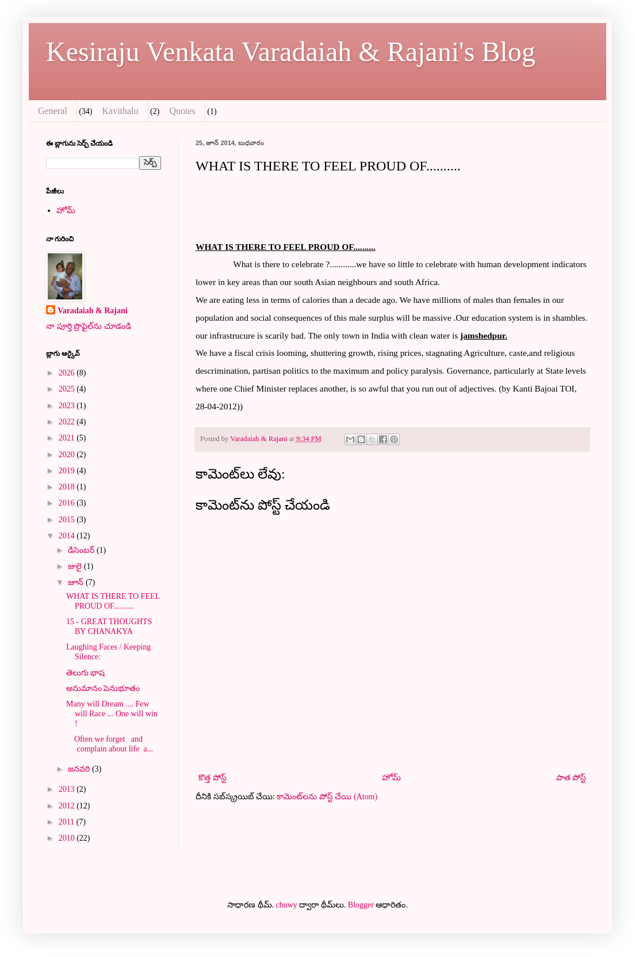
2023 (68, 405)
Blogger (361, 905)
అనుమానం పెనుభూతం (103, 688)
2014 (68, 535)
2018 (68, 487)
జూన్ (77, 582)
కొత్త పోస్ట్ (212, 777)
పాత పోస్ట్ (571, 777)
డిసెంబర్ (82, 550)
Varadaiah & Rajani (93, 310)
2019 (68, 470)
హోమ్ (391, 777)
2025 (68, 389)
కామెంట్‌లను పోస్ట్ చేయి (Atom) (327, 796)
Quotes (182, 111)
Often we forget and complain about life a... (109, 744)
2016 (68, 503)
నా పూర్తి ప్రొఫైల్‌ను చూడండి (88, 326)
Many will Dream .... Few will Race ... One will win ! (112, 714)
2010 (68, 838)
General (52, 111)
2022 (68, 421)
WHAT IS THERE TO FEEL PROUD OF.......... (113, 601)
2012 (68, 806)
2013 (68, 789)
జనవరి (80, 769)
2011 (67, 822)
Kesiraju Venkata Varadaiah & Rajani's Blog (290, 51)
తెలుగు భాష (85, 673)
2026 (68, 373)
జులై (76, 566)
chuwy (286, 905)
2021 (68, 438)
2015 (68, 519)
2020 (68, 454)
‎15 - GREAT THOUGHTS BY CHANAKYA (109, 626)
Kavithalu (120, 111)
